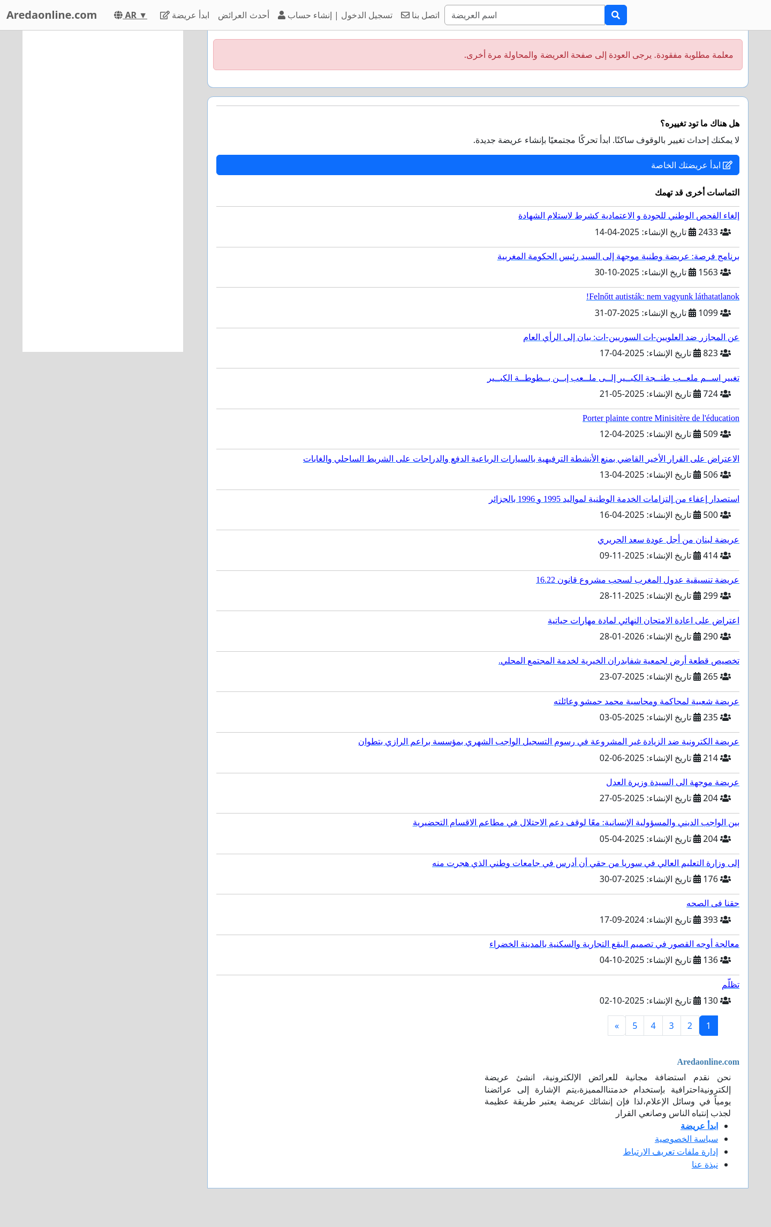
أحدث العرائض (243, 15)
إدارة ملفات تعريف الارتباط (670, 1151)
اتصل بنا (420, 15)
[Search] (524, 15)
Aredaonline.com (51, 14)
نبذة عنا (705, 1164)
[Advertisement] (102, 191)
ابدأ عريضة (184, 15)
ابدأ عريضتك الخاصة (691, 165)
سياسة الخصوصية (686, 1139)
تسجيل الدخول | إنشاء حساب (335, 15)
